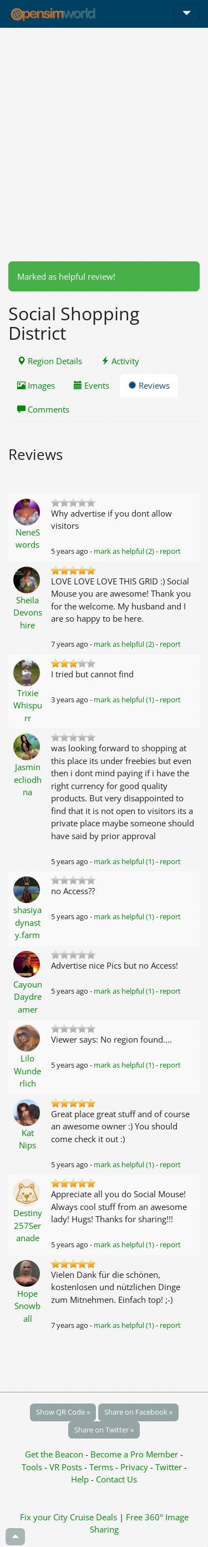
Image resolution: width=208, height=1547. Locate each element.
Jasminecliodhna (28, 779)
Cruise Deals (93, 1517)
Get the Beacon (54, 1454)
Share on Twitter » (104, 1430)
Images (36, 385)
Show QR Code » (63, 1412)
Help (80, 1479)
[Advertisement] (104, 144)
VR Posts (66, 1466)
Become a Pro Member (135, 1454)
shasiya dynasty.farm (27, 922)
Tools (33, 1466)
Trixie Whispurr (27, 705)
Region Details (49, 360)
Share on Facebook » (138, 1412)
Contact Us (116, 1479)
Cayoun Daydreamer (27, 997)
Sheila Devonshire (27, 612)
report (170, 551)
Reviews (149, 385)
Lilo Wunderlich (27, 1071)
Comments (43, 409)
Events (91, 385)
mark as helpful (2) (124, 551)
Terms (102, 1466)
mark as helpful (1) (124, 700)
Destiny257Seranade (27, 1225)
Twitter (168, 1466)
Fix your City (44, 1517)
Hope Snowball (27, 1306)
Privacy (134, 1466)
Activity (120, 360)
